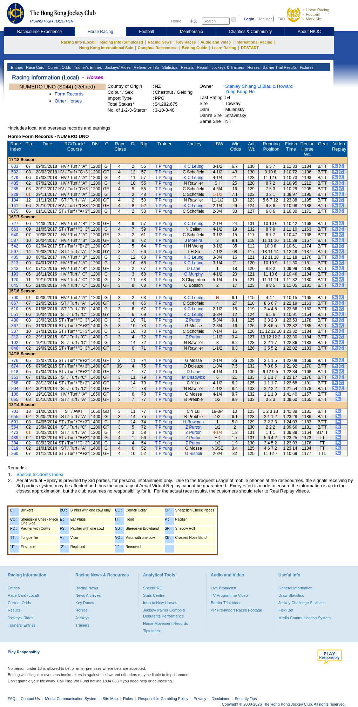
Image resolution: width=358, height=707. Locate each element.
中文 (193, 21)
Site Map (110, 698)
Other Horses (68, 101)
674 (14, 366)
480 (14, 320)
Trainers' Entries (21, 625)
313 (14, 262)
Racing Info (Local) (78, 42)
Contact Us (30, 698)
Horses (252, 67)
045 (14, 285)
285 (14, 188)
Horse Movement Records (165, 623)
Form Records (69, 94)
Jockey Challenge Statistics (301, 603)
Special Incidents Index (39, 474)
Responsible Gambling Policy (163, 698)
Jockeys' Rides (117, 67)
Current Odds (59, 67)
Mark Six (313, 19)
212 (14, 337)
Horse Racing (317, 10)
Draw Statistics (291, 595)
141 (14, 205)
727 (14, 223)
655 (14, 416)
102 (14, 342)
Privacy (200, 698)
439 (14, 437)
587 (14, 240)
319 (14, 448)
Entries (16, 67)
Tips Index (152, 631)
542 (14, 246)
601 (14, 421)
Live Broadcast (223, 588)
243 (14, 268)
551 (14, 314)
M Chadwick (193, 377)
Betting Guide (194, 48)
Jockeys (82, 618)
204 (14, 388)
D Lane (194, 268)
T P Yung (163, 166)
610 (14, 308)
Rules (128, 698)
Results (187, 67)
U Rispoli (193, 453)
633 (14, 166)
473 (14, 432)
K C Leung (194, 166)
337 (14, 331)
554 (14, 427)
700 (14, 297)
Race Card (35, 67)
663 (14, 229)
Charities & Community (250, 31)
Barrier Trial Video (226, 603)
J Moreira (193, 240)
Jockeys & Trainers (227, 67)
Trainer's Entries (87, 67)
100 (14, 394)
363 (14, 377)
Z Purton (193, 320)
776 (14, 360)
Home (176, 21)
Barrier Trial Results (279, 67)
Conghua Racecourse (157, 48)
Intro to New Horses (160, 603)
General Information (295, 588)
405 (14, 183)
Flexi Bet (285, 610)
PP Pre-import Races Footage (236, 610)
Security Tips (246, 698)
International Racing (253, 42)
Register (264, 19)
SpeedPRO (153, 588)
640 (14, 234)
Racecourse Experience (39, 31)
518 (14, 371)
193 (14, 274)
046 (14, 348)
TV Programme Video (229, 595)
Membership (191, 31)
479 (14, 177)
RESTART (250, 48)
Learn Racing (224, 48)
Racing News (159, 42)
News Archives (88, 595)
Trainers (82, 625)
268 (14, 383)
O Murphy (193, 274)
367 (14, 325)
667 (14, 303)
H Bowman (193, 421)
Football (312, 14)
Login (249, 19)
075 (14, 211)
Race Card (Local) (23, 595)
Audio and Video (216, 42)
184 (14, 200)
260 (14, 453)
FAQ (281, 19)
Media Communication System (304, 618)
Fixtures (306, 67)
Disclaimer (220, 698)
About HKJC (309, 31)
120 (14, 279)
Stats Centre (153, 595)
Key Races (186, 42)
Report (202, 67)
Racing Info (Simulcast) (121, 42)
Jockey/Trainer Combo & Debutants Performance (164, 613)
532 (14, 172)
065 (14, 399)
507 (14, 251)
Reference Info (146, 67)
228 (14, 194)
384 (14, 443)
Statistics (169, 67)
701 (14, 411)
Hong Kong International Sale (106, 48)
